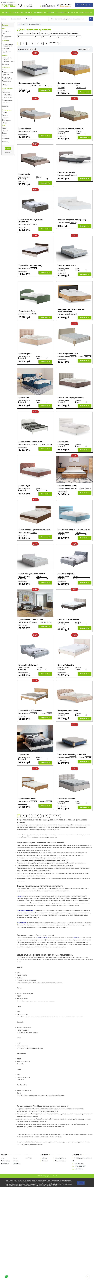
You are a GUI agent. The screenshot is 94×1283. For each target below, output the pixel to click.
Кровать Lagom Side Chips (68, 354)
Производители (86, 12)
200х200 (76, 937)
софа (4, 69)
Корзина (84, 5)
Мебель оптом (5, 1160)
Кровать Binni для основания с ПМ (31, 574)
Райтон (5, 112)
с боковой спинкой (8, 72)
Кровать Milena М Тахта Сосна (30, 711)
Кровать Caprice (24, 354)
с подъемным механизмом (8, 45)
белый (5, 128)
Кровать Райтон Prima (27, 799)
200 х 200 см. (7, 100)
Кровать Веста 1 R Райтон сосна (30, 619)
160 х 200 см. (7, 95)
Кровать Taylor (24, 486)
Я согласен (81, 1183)
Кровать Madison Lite (66, 665)
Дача (67, 12)
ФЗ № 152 (28, 1158)
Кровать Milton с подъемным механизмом (34, 530)
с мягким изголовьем (7, 78)
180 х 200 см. (7, 97)
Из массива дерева (7, 58)
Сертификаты (5, 1163)
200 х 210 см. (6, 102)
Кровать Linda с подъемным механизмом (74, 530)
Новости (44, 1158)
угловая (6, 75)
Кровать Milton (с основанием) (30, 266)
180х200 (44, 937)
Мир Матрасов (7, 120)
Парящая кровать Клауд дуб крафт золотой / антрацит (71, 310)
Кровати (5, 12)
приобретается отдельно (7, 51)
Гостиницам (16, 1163)
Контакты (29, 18)
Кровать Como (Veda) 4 (66, 574)
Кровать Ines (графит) (66, 172)
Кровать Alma (23, 398)
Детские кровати (17, 12)
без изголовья (7, 81)
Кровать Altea (23, 755)
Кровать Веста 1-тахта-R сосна (30, 442)
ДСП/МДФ (6, 64)
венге (4, 135)
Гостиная (59, 12)
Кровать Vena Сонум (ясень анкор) (71, 398)
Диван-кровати (21, 922)
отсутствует (6, 48)
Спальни (51, 12)
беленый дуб (6, 138)
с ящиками (7, 31)
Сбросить (7, 152)
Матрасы (28, 12)
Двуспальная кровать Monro (69, 83)
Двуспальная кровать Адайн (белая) (72, 220)
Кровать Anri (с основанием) (68, 619)
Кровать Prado (24, 174)
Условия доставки (16, 18)
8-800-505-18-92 (65, 4)
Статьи (15, 1158)
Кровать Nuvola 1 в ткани (28, 665)
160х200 (39, 937)
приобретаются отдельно (7, 37)
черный (5, 133)
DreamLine (6, 117)
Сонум (5, 122)
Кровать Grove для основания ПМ (71, 129)
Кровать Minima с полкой (67, 486)
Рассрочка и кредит (60, 1160)
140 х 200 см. (6, 92)
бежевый (5, 130)
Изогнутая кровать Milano (68, 711)
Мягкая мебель (40, 12)
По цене (32, 49)
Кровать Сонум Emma (26, 311)
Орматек (5, 115)
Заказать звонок (65, 6)
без (4, 33)
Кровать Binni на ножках (67, 266)
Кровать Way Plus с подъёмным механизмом (30, 221)
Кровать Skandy (24, 129)
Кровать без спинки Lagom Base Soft (72, 755)
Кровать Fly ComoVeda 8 (67, 799)
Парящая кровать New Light (29, 83)
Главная (3, 18)
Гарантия (16, 1160)
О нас (2, 1158)
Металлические (8, 62)
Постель (74, 12)
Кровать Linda (63, 442)
